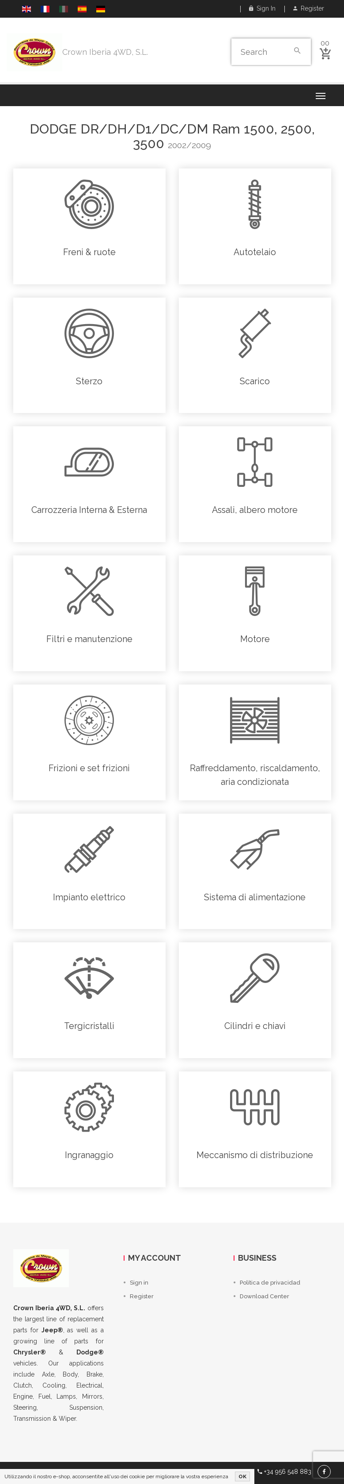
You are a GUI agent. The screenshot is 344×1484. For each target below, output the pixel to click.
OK (242, 1476)
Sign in (262, 8)
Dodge (53, 129)
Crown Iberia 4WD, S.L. (105, 52)
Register (308, 8)
